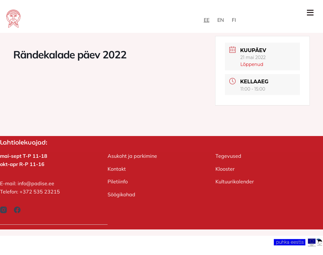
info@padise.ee (36, 183)
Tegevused (228, 156)
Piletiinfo (118, 181)
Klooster (225, 169)
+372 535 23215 (40, 191)
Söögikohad (121, 194)
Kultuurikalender (234, 181)
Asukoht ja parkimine (132, 156)
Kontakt (117, 169)
